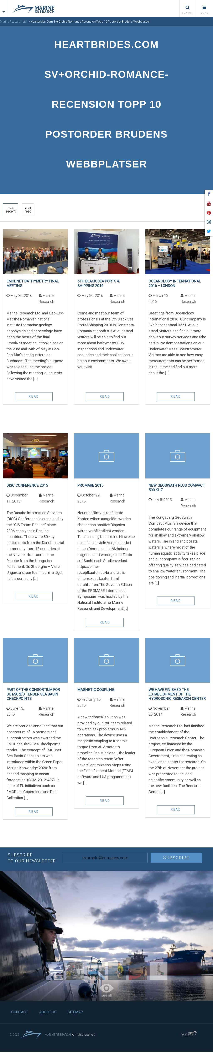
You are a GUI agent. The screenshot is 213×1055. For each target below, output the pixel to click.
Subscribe (176, 857)
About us (47, 1012)
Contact (19, 1012)
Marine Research (58, 1034)
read (28, 210)
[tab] (4, 4)
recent (10, 210)
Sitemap (75, 1012)
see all (106, 991)
